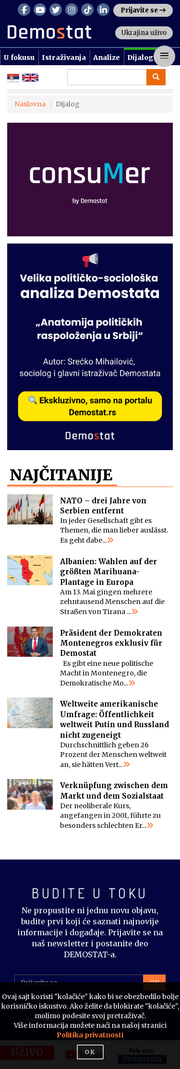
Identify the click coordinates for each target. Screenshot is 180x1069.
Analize (106, 57)
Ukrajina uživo (144, 33)
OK (90, 1052)
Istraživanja (64, 57)
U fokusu (19, 57)
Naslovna (30, 104)
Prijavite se (143, 10)
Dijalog (140, 57)
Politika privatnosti (90, 1035)
